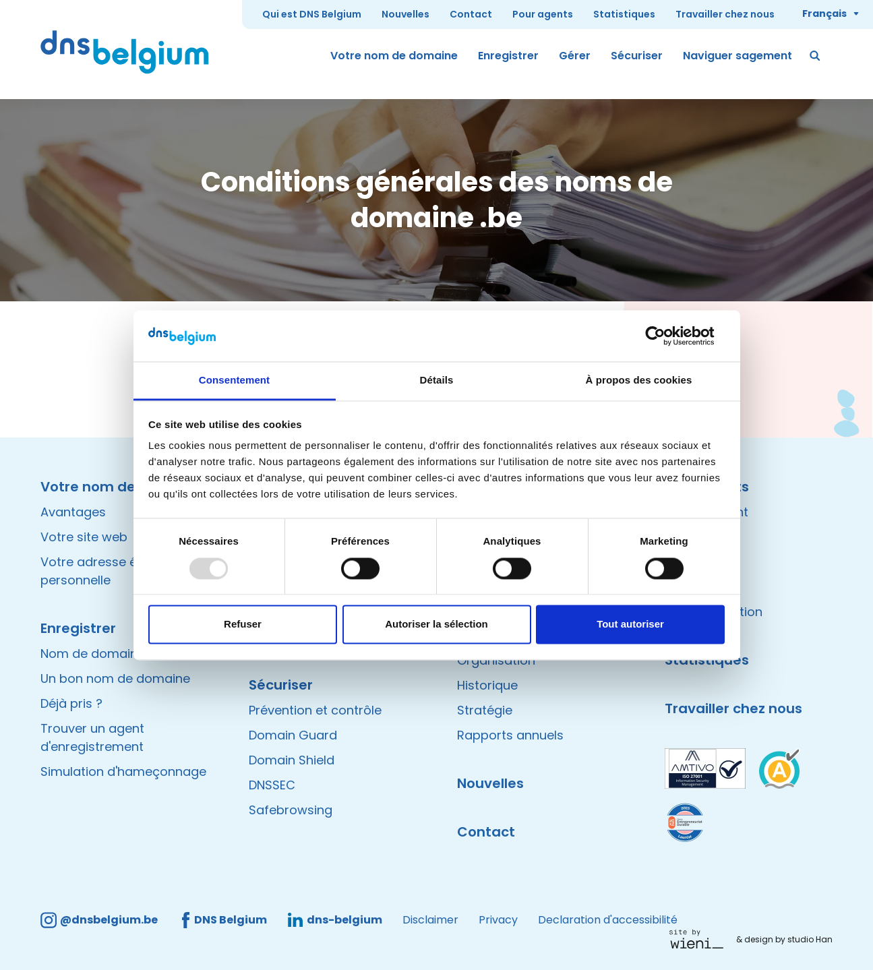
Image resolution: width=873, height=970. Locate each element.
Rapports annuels (510, 735)
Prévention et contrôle (315, 710)
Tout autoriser (630, 624)
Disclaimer (430, 920)
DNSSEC (272, 785)
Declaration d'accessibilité (608, 920)
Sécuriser (637, 55)
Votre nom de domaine (394, 55)
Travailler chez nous (725, 14)
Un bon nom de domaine (115, 678)
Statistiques (624, 14)
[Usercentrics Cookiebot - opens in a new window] (666, 336)
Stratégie (484, 710)
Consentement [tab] (234, 380)
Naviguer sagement (737, 55)
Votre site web (83, 536)
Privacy (498, 920)
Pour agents (542, 14)
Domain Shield (291, 760)
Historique (487, 685)
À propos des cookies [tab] (639, 380)
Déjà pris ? (71, 703)
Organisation (496, 660)
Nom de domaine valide (112, 653)
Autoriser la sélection (436, 624)
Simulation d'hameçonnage (123, 771)
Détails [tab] (437, 380)
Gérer (575, 55)
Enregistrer (508, 55)
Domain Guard (293, 735)
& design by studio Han (784, 939)
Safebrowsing (290, 809)
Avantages (73, 512)
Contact (471, 14)
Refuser (243, 624)
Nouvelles (405, 14)
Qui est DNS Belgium (311, 14)
